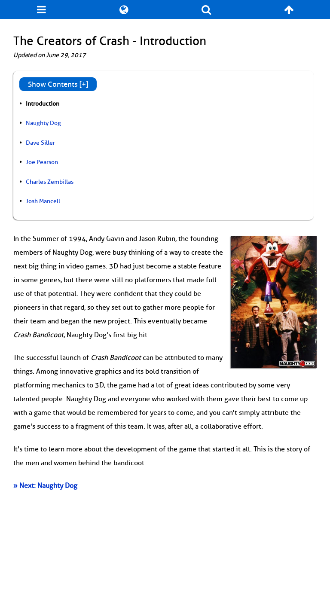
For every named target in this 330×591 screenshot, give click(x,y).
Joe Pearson (42, 162)
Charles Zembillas (49, 182)
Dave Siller (40, 142)
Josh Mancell (43, 201)
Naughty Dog (43, 123)
